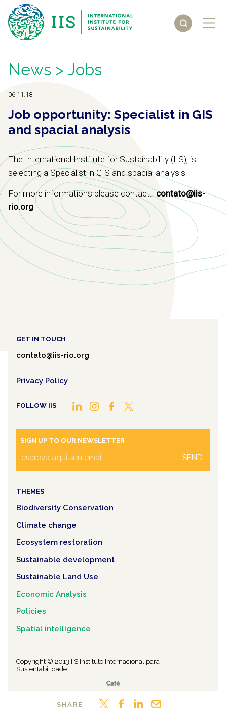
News (29, 69)
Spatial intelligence (53, 628)
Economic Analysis (51, 594)
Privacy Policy (42, 380)
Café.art (113, 683)
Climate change (46, 525)
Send (192, 457)
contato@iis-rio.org (52, 355)
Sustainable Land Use (57, 576)
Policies (31, 611)
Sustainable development (65, 559)
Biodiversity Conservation (65, 507)
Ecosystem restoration (59, 542)
